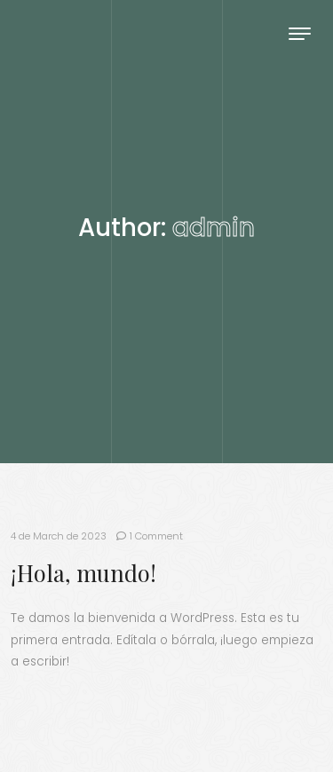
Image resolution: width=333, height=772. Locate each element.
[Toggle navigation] (299, 33)
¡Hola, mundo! (83, 572)
